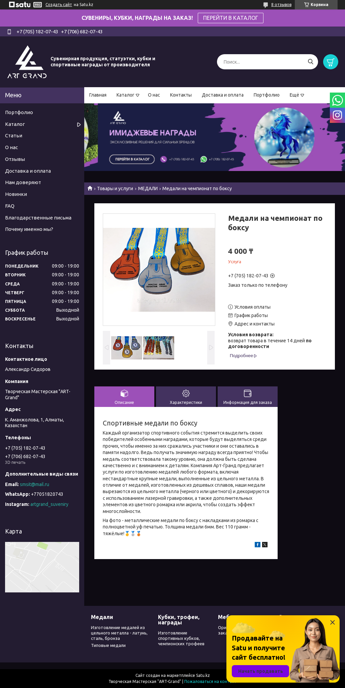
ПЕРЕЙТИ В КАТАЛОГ (230, 18)
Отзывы (15, 159)
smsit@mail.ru (34, 484)
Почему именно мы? (29, 229)
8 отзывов (281, 4)
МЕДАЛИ (148, 188)
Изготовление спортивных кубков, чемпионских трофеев (181, 638)
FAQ (9, 206)
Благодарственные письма (38, 217)
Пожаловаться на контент (210, 681)
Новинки (16, 194)
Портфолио (267, 95)
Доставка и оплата (223, 95)
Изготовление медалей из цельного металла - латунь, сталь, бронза (119, 633)
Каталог (125, 95)
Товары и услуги (115, 188)
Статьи (13, 135)
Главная (97, 95)
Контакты (181, 95)
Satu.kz (203, 675)
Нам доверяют (23, 182)
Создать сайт (58, 4)
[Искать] (310, 61)
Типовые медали (108, 645)
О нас (154, 95)
